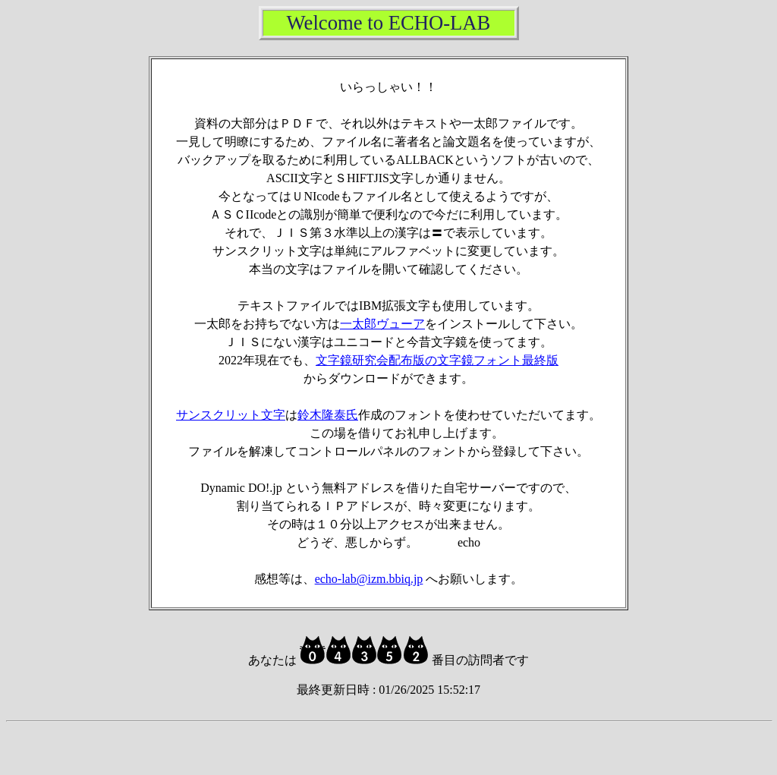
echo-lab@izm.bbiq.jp (369, 578)
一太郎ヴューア (382, 323)
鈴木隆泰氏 (327, 414)
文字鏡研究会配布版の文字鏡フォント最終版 (437, 360)
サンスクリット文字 (230, 414)
